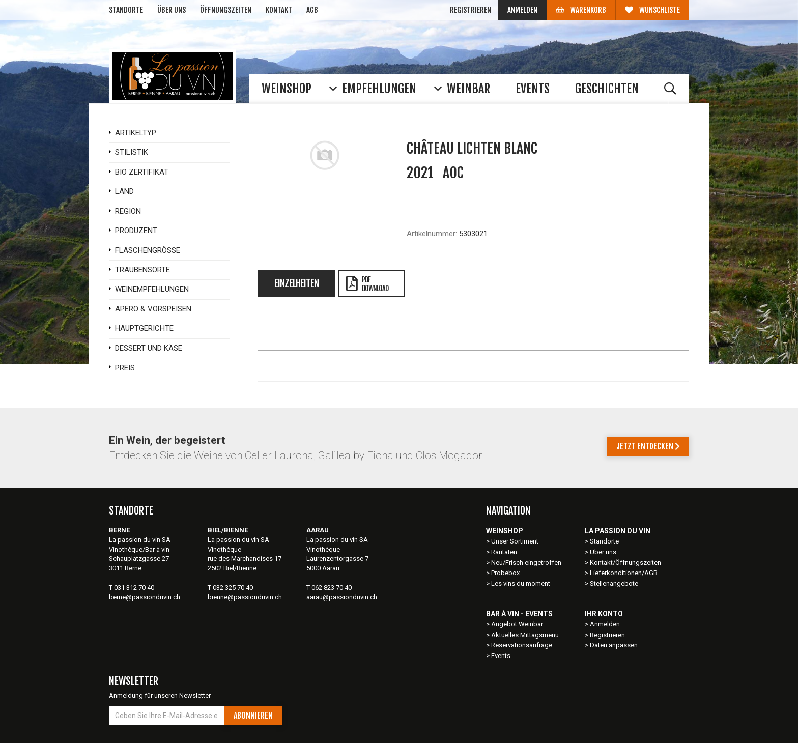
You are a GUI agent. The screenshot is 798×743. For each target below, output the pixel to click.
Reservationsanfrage (521, 645)
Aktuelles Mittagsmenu (525, 635)
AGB (312, 10)
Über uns (171, 10)
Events (500, 656)
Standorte (126, 10)
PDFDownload (367, 284)
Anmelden (522, 10)
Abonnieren (253, 715)
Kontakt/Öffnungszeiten (625, 562)
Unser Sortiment (515, 541)
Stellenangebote (614, 583)
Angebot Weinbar (517, 624)
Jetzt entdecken (648, 446)
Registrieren (470, 10)
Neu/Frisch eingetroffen (526, 562)
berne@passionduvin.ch (144, 597)
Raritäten (504, 552)
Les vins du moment (520, 583)
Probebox (505, 573)
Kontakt (279, 10)
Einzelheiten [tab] (296, 283)
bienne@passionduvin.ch (245, 597)
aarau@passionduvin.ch (341, 597)
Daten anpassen (614, 645)
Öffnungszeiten (225, 10)
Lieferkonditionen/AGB (624, 573)
